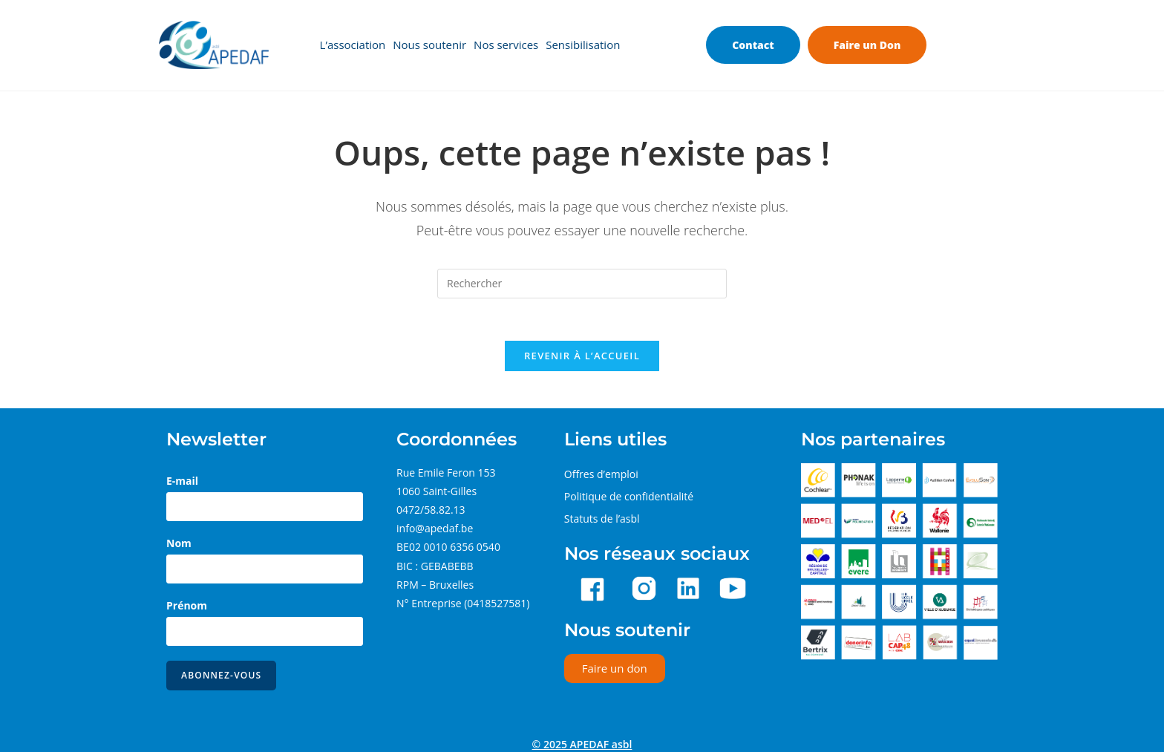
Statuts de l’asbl (602, 521)
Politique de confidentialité (628, 498)
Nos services (506, 44)
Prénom (186, 608)
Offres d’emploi (601, 476)
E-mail (182, 483)
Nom (179, 545)
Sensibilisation (583, 44)
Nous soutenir (429, 44)
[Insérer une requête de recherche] (582, 283)
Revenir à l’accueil (582, 357)
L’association (353, 44)
